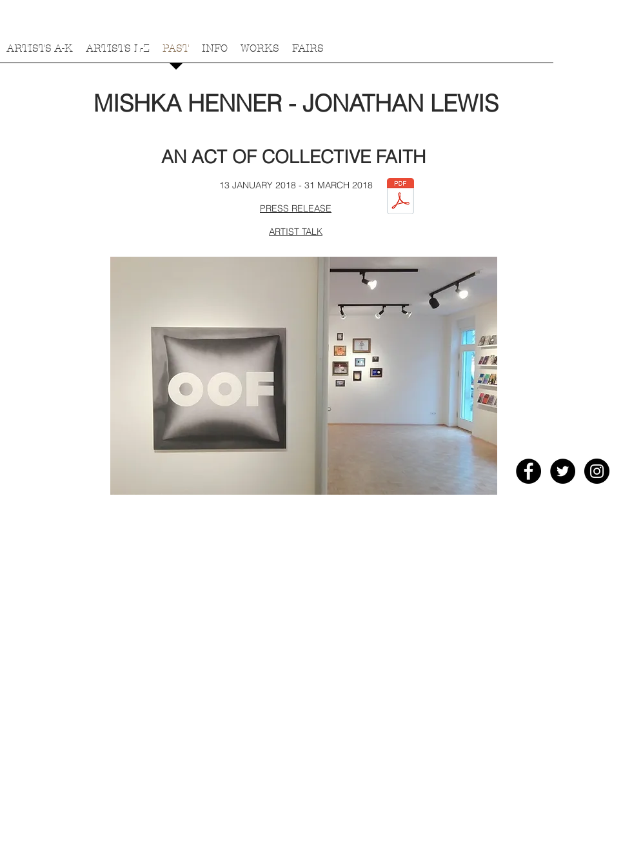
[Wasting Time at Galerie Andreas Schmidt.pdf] (400, 197)
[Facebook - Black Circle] (528, 471)
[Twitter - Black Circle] (562, 471)
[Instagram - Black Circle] (596, 471)
